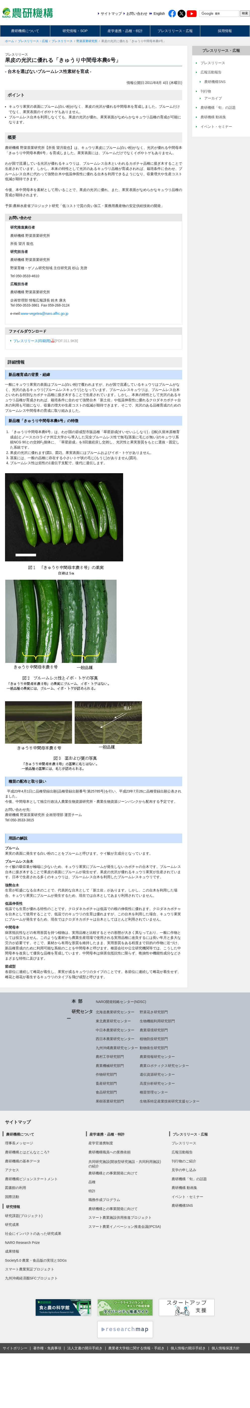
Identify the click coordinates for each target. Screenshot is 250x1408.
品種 (91, 1182)
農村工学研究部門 (110, 1057)
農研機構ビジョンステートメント (31, 1179)
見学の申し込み (184, 1170)
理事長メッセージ (19, 1143)
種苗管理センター (154, 1092)
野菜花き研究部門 (154, 1012)
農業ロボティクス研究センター (164, 1066)
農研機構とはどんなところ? (27, 1152)
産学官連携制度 (100, 1143)
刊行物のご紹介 (184, 1161)
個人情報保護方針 (226, 1348)
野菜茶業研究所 (86, 41)
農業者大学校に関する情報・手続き (136, 1348)
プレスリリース (62, 41)
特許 (91, 1191)
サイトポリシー (15, 1348)
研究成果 (12, 1225)
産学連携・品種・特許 (125, 31)
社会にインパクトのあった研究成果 (33, 1234)
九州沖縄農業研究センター (117, 1048)
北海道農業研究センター (115, 1012)
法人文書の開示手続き (85, 1348)
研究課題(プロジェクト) (23, 1216)
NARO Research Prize (22, 1243)
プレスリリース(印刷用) (34, 341)
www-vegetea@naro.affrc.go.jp (44, 314)
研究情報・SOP (75, 31)
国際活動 (12, 1197)
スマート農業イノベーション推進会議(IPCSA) (124, 1227)
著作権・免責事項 (47, 1348)
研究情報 (13, 1207)
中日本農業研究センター (115, 1030)
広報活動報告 (182, 1152)
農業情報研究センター (157, 1057)
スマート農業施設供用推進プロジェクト (120, 1218)
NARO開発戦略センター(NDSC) (121, 1002)
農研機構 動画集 (184, 1188)
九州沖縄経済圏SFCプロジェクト (31, 1278)
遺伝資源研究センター (157, 1074)
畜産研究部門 (106, 1083)
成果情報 (12, 1251)
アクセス (12, 1170)
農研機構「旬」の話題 (189, 1179)
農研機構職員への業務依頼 (109, 1152)
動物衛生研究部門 (154, 1048)
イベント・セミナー (187, 1197)
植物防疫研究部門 (154, 1039)
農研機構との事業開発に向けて (113, 1173)
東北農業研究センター (113, 1021)
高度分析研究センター (157, 1083)
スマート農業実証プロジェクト (29, 1269)
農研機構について (25, 31)
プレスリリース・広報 (175, 31)
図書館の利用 (15, 1188)
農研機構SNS (182, 1205)
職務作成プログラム (104, 1200)
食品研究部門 (106, 1092)
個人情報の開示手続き (188, 1348)
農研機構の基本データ (22, 1161)
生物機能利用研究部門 (157, 1021)
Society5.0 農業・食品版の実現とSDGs (36, 1260)
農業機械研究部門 (110, 1066)
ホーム (9, 41)
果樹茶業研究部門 (110, 1101)
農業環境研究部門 (154, 1030)
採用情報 (225, 31)
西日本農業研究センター (115, 1039)
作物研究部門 (106, 1074)
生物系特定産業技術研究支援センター (169, 1101)
